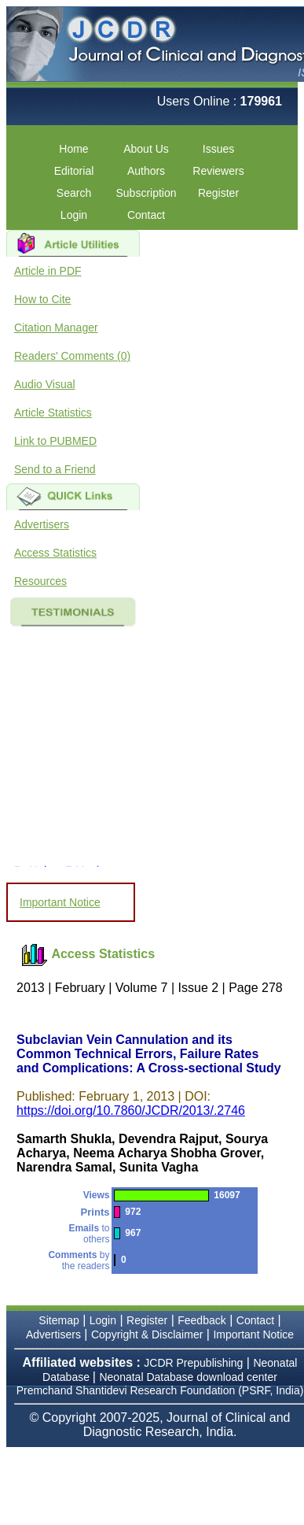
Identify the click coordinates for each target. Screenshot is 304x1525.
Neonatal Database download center (188, 1377)
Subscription (145, 193)
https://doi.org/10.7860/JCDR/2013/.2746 (130, 1110)
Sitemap (58, 1320)
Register (218, 193)
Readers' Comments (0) (72, 356)
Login (73, 215)
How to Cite (42, 299)
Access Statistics (55, 552)
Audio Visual (44, 384)
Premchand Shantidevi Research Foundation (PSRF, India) (160, 1390)
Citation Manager (56, 327)
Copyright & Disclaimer (147, 1334)
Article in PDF (48, 271)
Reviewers (218, 171)
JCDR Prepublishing (193, 1363)
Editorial (74, 171)
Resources (40, 581)
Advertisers (41, 524)
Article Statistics (53, 412)
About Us (146, 149)
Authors (146, 171)
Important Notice (60, 902)
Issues (218, 149)
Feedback (201, 1320)
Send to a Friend (55, 469)
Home (73, 149)
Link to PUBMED (55, 441)
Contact (146, 215)
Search (74, 193)
